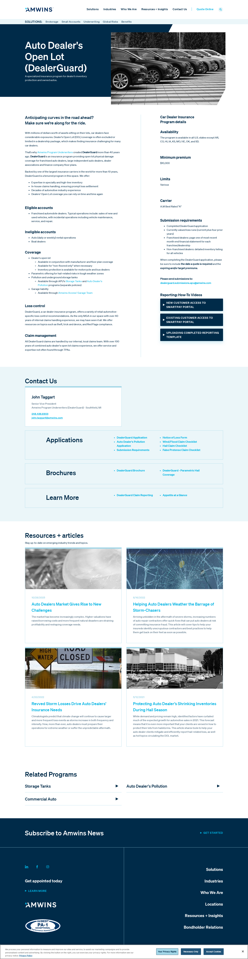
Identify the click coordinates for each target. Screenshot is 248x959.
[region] (124, 952)
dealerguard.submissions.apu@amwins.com (185, 283)
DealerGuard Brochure (131, 470)
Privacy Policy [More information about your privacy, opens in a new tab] (25, 955)
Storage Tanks (74, 281)
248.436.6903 (40, 414)
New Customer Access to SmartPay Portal (186, 305)
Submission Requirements (133, 450)
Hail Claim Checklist (175, 446)
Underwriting (92, 22)
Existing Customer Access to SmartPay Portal (189, 320)
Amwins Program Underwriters (55, 152)
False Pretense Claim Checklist (181, 450)
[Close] (242, 951)
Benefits (126, 22)
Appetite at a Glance (175, 495)
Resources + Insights (154, 9)
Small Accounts (71, 22)
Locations (214, 904)
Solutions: (33, 22)
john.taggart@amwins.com (47, 418)
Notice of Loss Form (175, 437)
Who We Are (129, 9)
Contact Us (180, 9)
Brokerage (52, 22)
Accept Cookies (213, 951)
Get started (213, 833)
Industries (109, 9)
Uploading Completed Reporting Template (192, 335)
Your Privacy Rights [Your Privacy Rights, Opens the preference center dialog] (167, 951)
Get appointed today (43, 881)
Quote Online (205, 9)
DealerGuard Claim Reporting (135, 495)
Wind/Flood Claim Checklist (180, 442)
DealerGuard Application (132, 437)
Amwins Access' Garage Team (75, 293)
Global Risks (110, 22)
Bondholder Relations (203, 927)
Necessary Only (190, 951)
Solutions (93, 9)
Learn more (37, 891)
